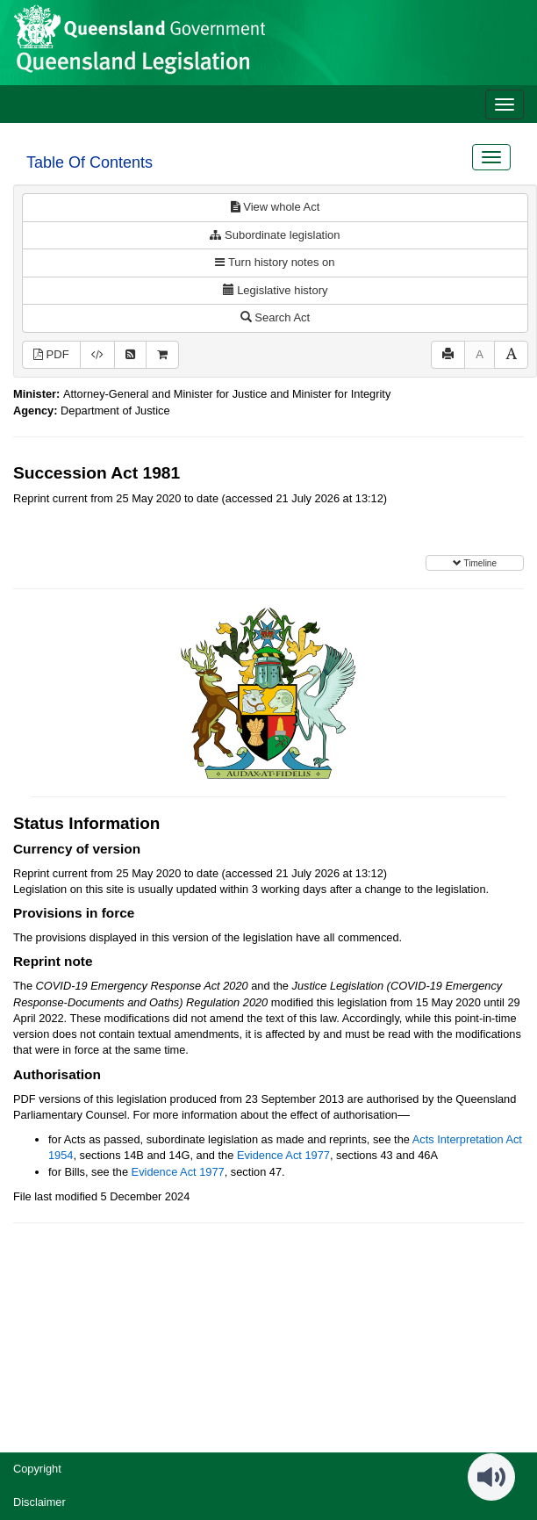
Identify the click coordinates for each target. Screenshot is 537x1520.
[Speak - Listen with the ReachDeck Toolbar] (491, 1477)
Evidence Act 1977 (283, 1155)
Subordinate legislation (275, 234)
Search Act (275, 317)
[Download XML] (97, 355)
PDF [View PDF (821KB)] (51, 354)
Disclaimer (39, 1502)
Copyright (37, 1468)
